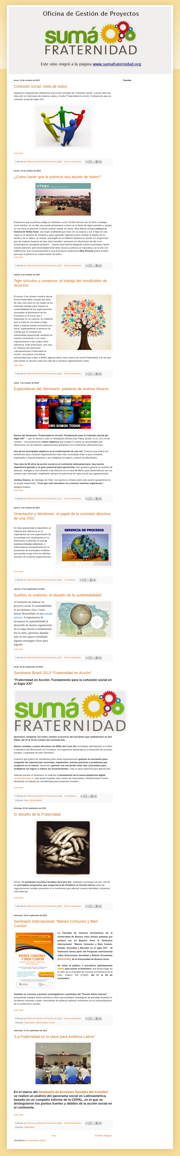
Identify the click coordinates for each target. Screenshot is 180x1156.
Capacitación (29, 1023)
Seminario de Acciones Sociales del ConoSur (73, 1092)
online (60, 968)
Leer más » (19, 153)
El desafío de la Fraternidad (37, 814)
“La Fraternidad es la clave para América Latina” (54, 1036)
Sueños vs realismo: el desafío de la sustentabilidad (57, 595)
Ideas (26, 800)
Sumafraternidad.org (24, 778)
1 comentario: (70, 580)
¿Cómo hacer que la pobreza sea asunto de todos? (57, 177)
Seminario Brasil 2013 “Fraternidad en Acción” (53, 673)
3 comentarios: (70, 796)
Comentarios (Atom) (36, 1140)
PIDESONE (64, 959)
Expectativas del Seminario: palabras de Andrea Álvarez (61, 389)
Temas (52, 1023)
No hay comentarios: (73, 162)
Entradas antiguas (103, 1135)
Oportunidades (36, 800)
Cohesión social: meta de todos (40, 86)
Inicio (54, 1135)
